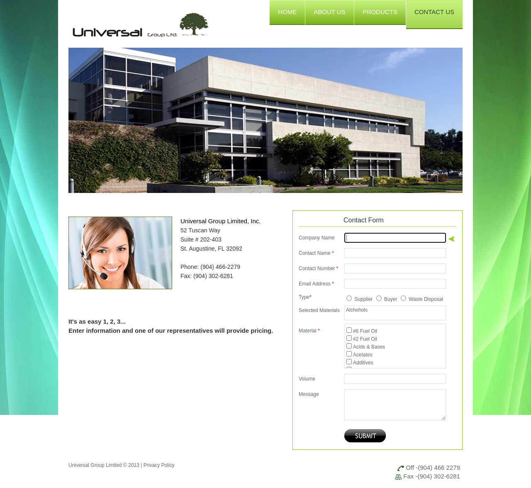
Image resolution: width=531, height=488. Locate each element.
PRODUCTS (380, 11)
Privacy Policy (159, 465)
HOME (287, 11)
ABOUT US (329, 11)
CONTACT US (434, 11)
